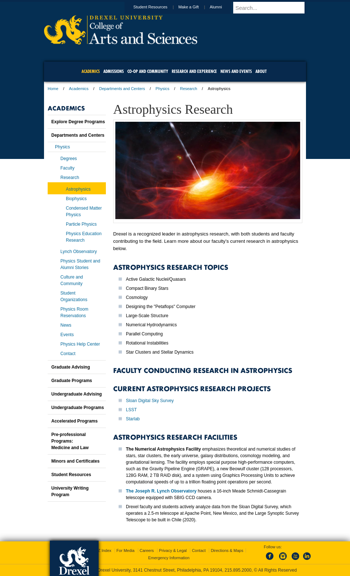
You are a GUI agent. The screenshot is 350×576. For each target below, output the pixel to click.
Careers (147, 550)
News (65, 325)
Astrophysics (78, 189)
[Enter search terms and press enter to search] (273, 7)
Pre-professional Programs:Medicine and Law (70, 441)
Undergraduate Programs (77, 407)
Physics (163, 88)
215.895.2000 (237, 570)
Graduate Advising (70, 367)
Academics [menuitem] (90, 71)
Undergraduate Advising (76, 394)
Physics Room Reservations (74, 312)
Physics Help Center (80, 344)
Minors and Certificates (75, 461)
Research (188, 88)
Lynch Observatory (78, 251)
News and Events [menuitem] (236, 71)
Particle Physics (81, 224)
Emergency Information (169, 558)
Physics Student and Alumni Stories (80, 264)
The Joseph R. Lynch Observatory (161, 491)
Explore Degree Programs (78, 121)
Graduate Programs (71, 380)
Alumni (222, 7)
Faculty (67, 168)
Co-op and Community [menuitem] (147, 71)
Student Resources (157, 7)
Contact (67, 353)
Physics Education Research (84, 237)
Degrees (68, 158)
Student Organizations (73, 296)
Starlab (133, 418)
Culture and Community (71, 280)
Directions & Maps (227, 550)
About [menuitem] (261, 71)
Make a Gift (195, 7)
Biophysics (76, 198)
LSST (131, 409)
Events (67, 334)
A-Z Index (102, 550)
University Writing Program (69, 491)
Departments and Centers (122, 88)
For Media (125, 550)
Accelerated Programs (74, 421)
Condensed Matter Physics (84, 211)
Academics (79, 88)
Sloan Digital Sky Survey (150, 400)
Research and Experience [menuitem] (194, 71)
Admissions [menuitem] (113, 71)
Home (53, 88)
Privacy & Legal (173, 550)
